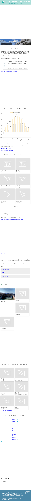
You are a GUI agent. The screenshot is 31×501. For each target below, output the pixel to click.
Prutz (17, 170)
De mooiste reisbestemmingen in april (9, 71)
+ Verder (15, 206)
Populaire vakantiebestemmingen (7, 410)
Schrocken (18, 185)
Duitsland (4, 488)
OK (27, 492)
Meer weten (7, 499)
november (14, 437)
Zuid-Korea (17, 408)
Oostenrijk (5, 486)
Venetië (18, 300)
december (14, 439)
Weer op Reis (3, 37)
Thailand (19, 488)
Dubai (17, 393)
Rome (3, 301)
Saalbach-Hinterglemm (6, 185)
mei (12, 426)
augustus (14, 432)
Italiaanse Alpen (5, 272)
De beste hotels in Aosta (6, 148)
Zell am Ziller (19, 201)
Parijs (2, 379)
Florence (3, 328)
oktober (13, 435)
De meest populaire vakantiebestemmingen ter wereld (12, 219)
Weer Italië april (11, 37)
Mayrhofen (3, 170)
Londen (17, 379)
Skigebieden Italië (6, 269)
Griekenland (20, 486)
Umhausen (3, 201)
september (14, 433)
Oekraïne (4, 490)
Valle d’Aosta (5, 276)
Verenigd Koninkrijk (19, 380)
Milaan (18, 314)
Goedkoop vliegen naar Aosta (7, 150)
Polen (19, 490)
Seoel (16, 407)
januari (13, 419)
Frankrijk (2, 380)
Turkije (2, 394)
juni (12, 428)
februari (13, 421)
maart (13, 423)
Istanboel (3, 393)
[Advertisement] (15, 21)
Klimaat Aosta (4, 253)
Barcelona (4, 407)
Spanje (2, 408)
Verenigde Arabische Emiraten (21, 394)
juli (12, 430)
